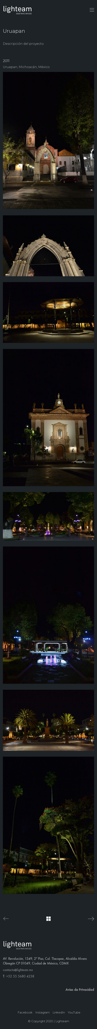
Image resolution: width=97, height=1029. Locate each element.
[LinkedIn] (59, 1012)
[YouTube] (74, 1012)
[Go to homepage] (17, 10)
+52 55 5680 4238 (20, 976)
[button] (92, 10)
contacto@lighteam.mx (18, 970)
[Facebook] (25, 1012)
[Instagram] (42, 1012)
